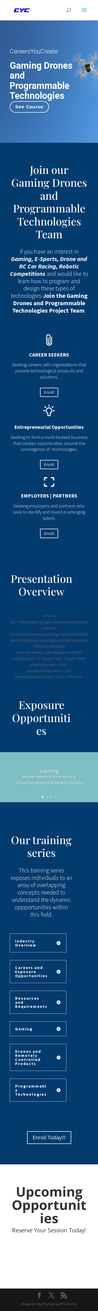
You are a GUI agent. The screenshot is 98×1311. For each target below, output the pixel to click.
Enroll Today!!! (49, 1137)
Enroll (49, 392)
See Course (29, 106)
